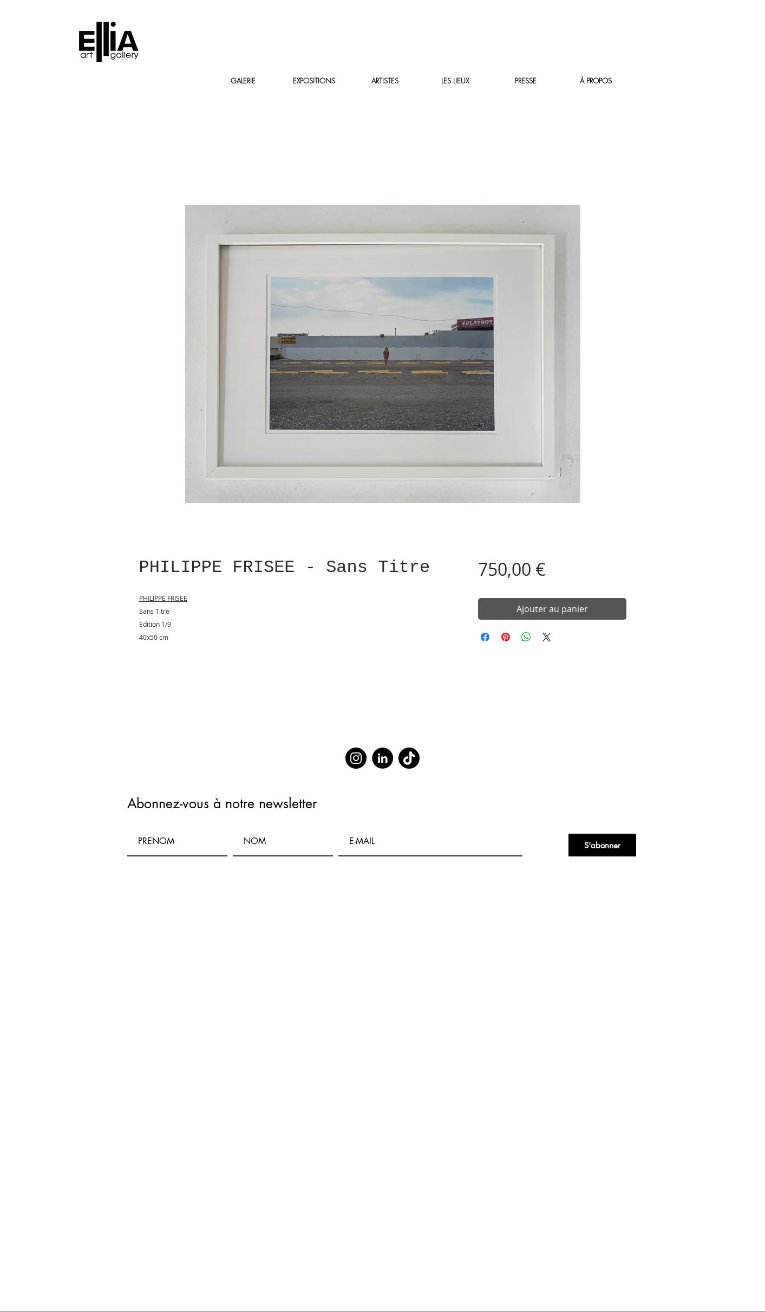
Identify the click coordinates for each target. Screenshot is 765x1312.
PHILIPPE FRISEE (163, 598)
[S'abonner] (602, 845)
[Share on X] (546, 637)
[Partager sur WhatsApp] (526, 637)
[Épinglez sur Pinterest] (505, 637)
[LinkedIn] (382, 758)
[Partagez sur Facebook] (485, 637)
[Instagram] (356, 758)
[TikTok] (409, 758)
